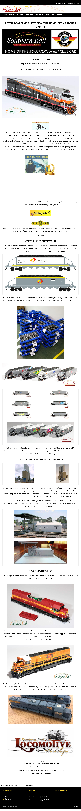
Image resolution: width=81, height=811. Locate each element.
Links (52, 15)
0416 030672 (6, 796)
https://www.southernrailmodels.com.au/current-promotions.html (34, 631)
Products (11, 15)
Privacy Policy (43, 800)
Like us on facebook (60, 3)
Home (5, 15)
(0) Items (76, 3)
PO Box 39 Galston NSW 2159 (10, 795)
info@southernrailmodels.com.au (32, 9)
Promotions (20, 15)
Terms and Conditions (45, 799)
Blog (47, 15)
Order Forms (29, 15)
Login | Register (69, 3)
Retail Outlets (39, 15)
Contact (59, 15)
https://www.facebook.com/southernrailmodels (40, 64)
